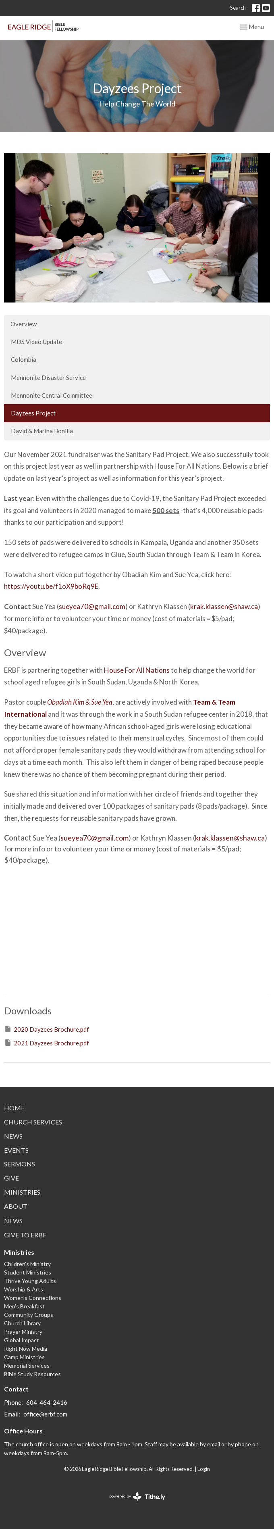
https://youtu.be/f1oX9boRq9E (51, 586)
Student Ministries (27, 1272)
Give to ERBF (25, 1235)
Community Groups (28, 1314)
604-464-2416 (46, 1402)
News (13, 1136)
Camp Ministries (24, 1357)
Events (16, 1150)
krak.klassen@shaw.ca (224, 606)
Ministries (22, 1192)
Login (203, 1469)
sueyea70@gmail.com (92, 606)
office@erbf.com (45, 1414)
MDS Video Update (36, 341)
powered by (137, 1496)
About (15, 1206)
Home (14, 1108)
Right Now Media (25, 1348)
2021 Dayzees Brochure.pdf (46, 1043)
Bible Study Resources (32, 1373)
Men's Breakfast (24, 1306)
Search (238, 7)
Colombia (23, 359)
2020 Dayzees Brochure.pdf (46, 1029)
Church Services (33, 1122)
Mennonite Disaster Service (48, 377)
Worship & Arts (23, 1289)
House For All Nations (137, 670)
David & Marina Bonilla (42, 430)
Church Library (22, 1323)
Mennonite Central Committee (51, 395)
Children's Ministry (27, 1263)
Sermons (19, 1164)
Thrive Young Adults (30, 1280)
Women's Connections (32, 1297)
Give (11, 1178)
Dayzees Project (33, 413)
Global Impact (21, 1340)
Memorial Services (27, 1365)
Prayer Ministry (23, 1331)
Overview (23, 323)
